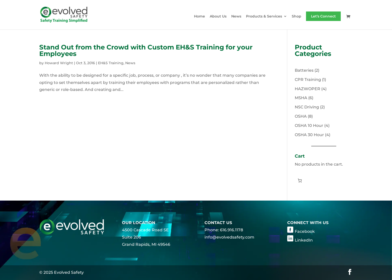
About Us (218, 16)
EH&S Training (111, 63)
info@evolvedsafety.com (229, 237)
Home (199, 16)
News (236, 16)
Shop (296, 16)
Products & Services (264, 16)
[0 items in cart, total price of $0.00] (300, 181)
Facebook (305, 231)
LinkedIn (304, 240)
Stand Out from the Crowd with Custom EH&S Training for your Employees (145, 50)
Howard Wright (59, 63)
